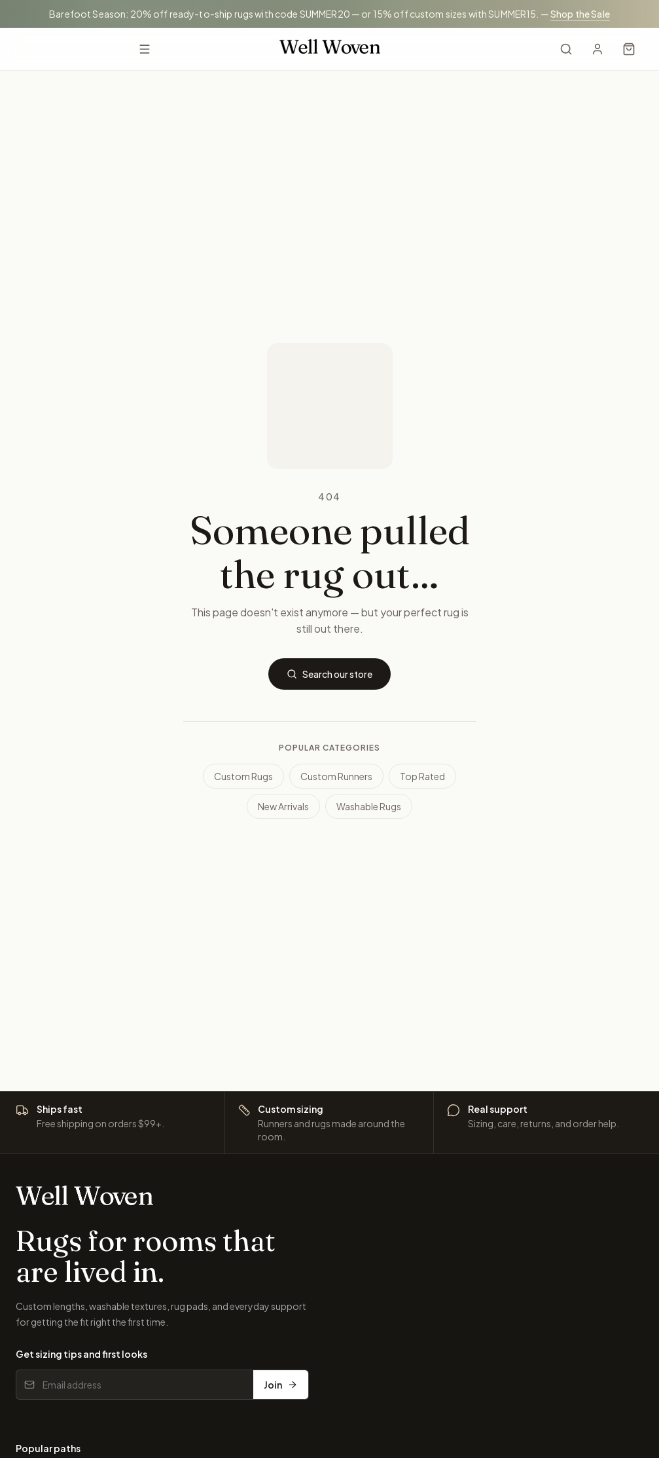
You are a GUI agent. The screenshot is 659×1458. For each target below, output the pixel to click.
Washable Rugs (368, 806)
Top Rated (422, 776)
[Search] (566, 49)
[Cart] (628, 49)
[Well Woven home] (329, 48)
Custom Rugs (243, 776)
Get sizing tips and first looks (81, 1354)
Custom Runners (336, 776)
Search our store (329, 674)
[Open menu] (144, 49)
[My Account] (597, 49)
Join (281, 1385)
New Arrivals (283, 806)
